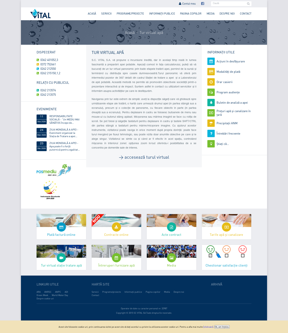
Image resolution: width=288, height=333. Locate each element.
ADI (66, 291)
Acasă (92, 13)
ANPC (58, 291)
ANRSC (47, 291)
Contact (245, 13)
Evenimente (47, 109)
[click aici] (208, 326)
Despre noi (227, 13)
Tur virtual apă (151, 32)
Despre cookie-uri (45, 298)
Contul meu (187, 3)
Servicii (106, 13)
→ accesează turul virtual (144, 157)
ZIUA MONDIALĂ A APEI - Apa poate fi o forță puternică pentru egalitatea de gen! (64, 146)
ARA (39, 291)
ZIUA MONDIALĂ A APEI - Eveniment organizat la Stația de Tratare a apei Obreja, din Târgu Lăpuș (63, 133)
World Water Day (60, 295)
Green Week (42, 295)
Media (211, 13)
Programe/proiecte (130, 13)
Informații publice (162, 13)
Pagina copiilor (190, 13)
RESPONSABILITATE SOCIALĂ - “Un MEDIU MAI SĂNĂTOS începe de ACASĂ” (64, 119)
